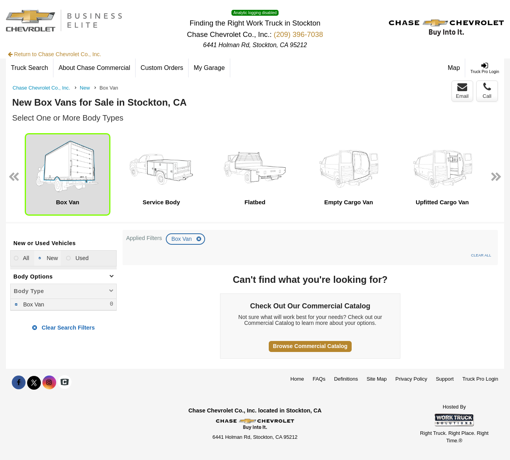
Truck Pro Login (480, 379)
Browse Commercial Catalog (310, 346)
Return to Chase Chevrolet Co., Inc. (54, 54)
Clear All (481, 255)
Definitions (346, 379)
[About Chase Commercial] (94, 68)
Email (462, 90)
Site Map (377, 379)
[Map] (454, 68)
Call (486, 90)
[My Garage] (209, 68)
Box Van (182, 239)
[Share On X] (34, 382)
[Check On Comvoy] (65, 382)
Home (297, 379)
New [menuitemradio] (51, 258)
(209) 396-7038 (298, 34)
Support (445, 379)
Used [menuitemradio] (81, 258)
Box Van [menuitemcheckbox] (33, 304)
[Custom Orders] (162, 68)
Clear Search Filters (63, 327)
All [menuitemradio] (25, 258)
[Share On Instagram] (49, 382)
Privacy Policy (411, 379)
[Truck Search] (29, 68)
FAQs (319, 379)
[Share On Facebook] (19, 382)
